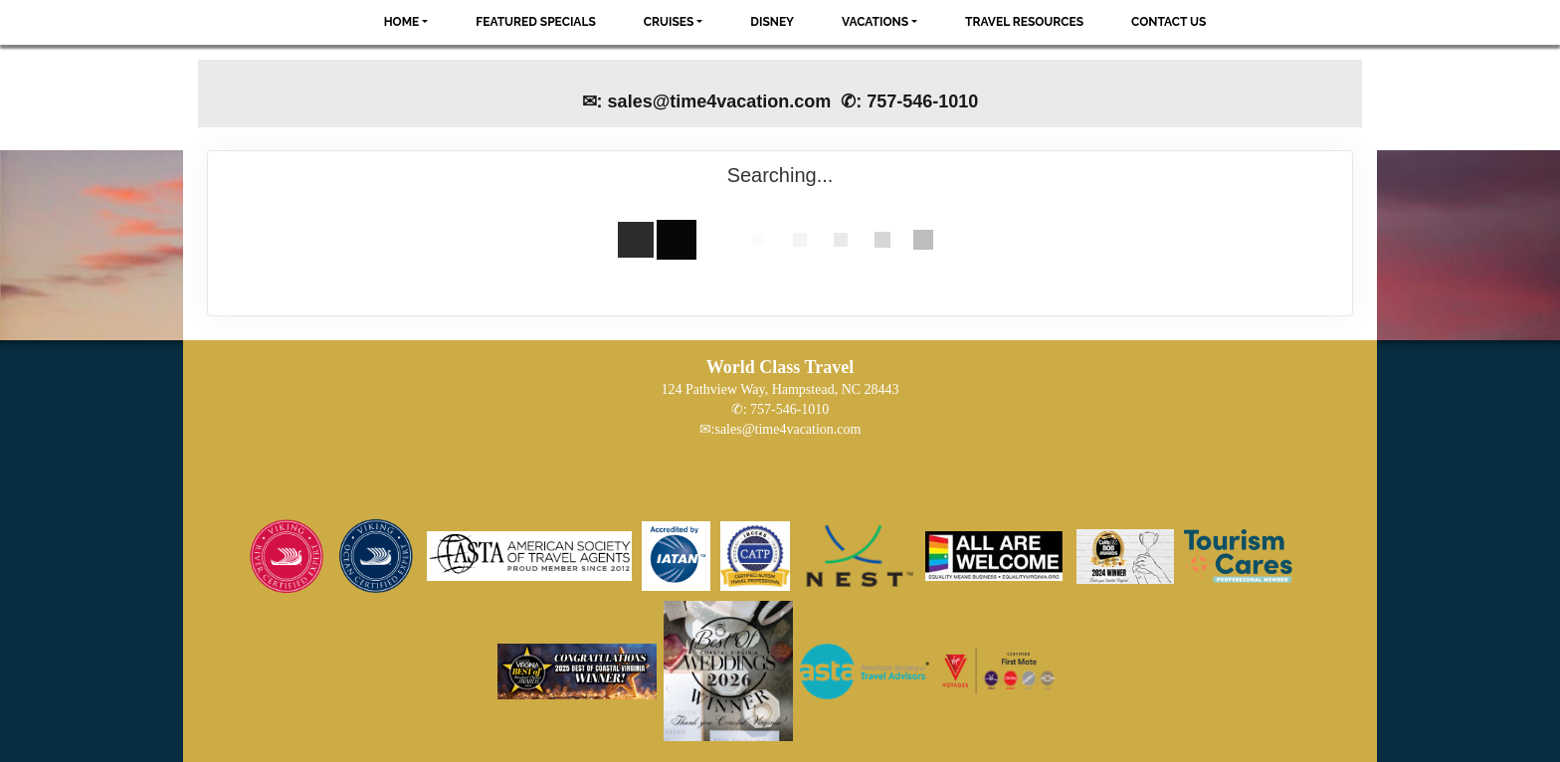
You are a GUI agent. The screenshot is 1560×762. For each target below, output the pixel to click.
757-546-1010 (789, 409)
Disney (772, 22)
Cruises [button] (669, 22)
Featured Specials (535, 22)
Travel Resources (1024, 22)
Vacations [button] (875, 22)
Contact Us (1168, 22)
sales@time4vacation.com (787, 429)
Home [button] (402, 22)
